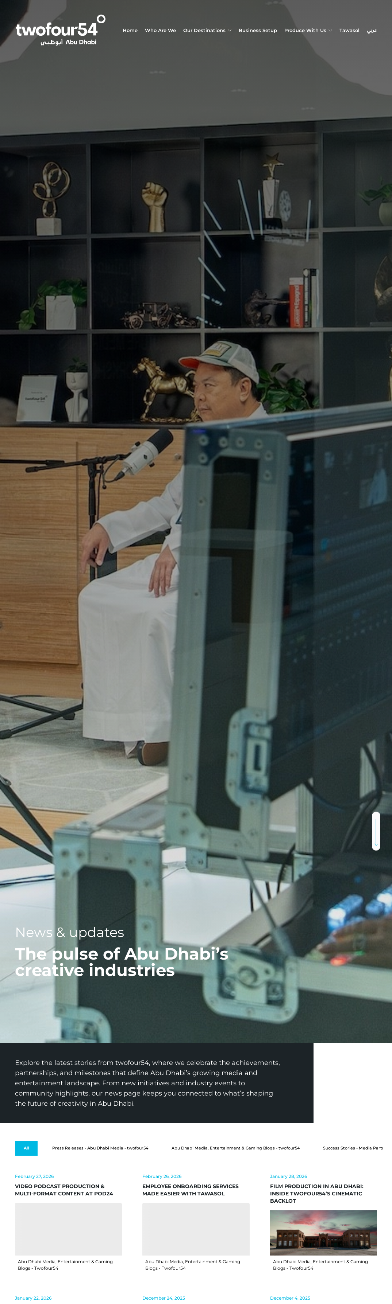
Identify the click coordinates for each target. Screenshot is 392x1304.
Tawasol (349, 30)
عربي (372, 30)
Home (130, 30)
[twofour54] (60, 30)
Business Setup (258, 30)
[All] (26, 1148)
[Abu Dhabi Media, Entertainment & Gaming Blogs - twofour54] (235, 1148)
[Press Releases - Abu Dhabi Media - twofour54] (100, 1148)
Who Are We (160, 30)
